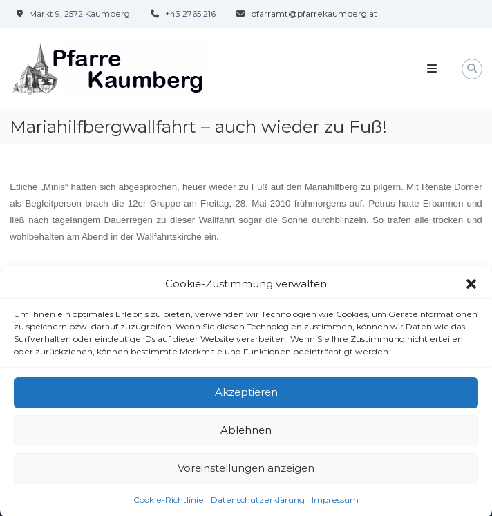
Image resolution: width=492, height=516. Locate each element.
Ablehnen (246, 434)
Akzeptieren (246, 396)
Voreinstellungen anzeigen (246, 472)
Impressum (335, 504)
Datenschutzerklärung (258, 504)
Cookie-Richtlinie (168, 504)
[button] (471, 289)
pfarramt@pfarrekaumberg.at (314, 13)
